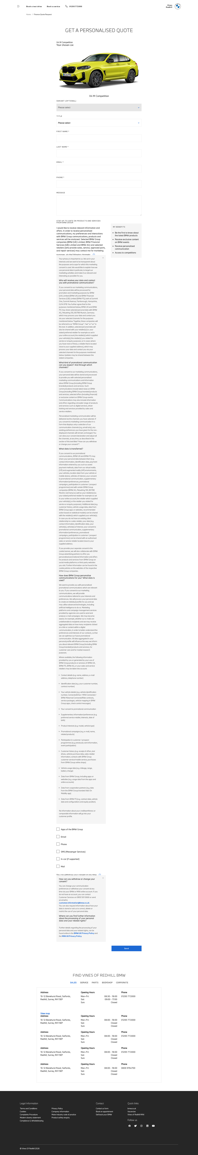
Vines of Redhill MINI (136, 1114)
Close (103, 258)
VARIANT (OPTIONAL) (66, 101)
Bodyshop (107, 982)
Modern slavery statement (30, 1117)
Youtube (153, 1126)
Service (84, 982)
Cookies (23, 1111)
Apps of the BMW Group (69, 829)
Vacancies (132, 1111)
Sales (73, 982)
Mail (60, 866)
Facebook (130, 1126)
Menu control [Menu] (18, 6)
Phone (61, 844)
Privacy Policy (57, 1108)
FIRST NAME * (62, 131)
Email (61, 836)
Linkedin (147, 1126)
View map (45, 1013)
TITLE (59, 116)
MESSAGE (60, 193)
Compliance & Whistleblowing (31, 1121)
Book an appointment (104, 1111)
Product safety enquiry (61, 1117)
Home (28, 14)
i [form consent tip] (100, 875)
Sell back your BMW (104, 1114)
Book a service (53, 6)
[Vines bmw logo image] (173, 6)
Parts (95, 982)
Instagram (141, 1126)
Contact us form (102, 1108)
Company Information (60, 1111)
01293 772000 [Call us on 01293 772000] (75, 6)
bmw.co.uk (132, 1108)
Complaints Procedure (29, 1114)
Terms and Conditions (28, 1108)
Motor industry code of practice (64, 1114)
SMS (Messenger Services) (71, 851)
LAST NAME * (62, 147)
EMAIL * (60, 162)
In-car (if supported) (68, 858)
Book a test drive (34, 6)
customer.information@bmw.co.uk (74, 903)
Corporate (122, 982)
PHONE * (60, 177)
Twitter (135, 1126)
